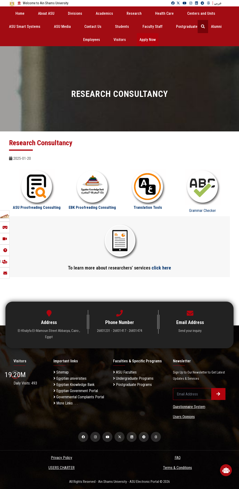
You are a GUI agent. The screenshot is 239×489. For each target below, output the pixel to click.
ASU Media (62, 26)
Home (19, 13)
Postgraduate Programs (132, 384)
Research (134, 13)
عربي (218, 3)
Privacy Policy (61, 457)
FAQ (178, 457)
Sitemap (61, 372)
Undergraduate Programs (133, 378)
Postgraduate (186, 26)
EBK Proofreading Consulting (92, 207)
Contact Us (92, 26)
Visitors (120, 39)
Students (122, 26)
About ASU (46, 13)
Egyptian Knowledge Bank (74, 384)
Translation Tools (148, 207)
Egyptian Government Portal (75, 391)
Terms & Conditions (177, 467)
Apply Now (147, 39)
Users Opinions (184, 416)
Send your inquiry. (190, 331)
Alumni (216, 26)
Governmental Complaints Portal (78, 397)
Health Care (164, 13)
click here (161, 268)
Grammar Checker (202, 210)
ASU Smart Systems (24, 26)
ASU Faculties (125, 372)
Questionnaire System (189, 406)
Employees (91, 39)
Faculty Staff (153, 26)
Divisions (75, 13)
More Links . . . (65, 403)
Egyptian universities (69, 378)
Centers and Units (201, 13)
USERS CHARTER (61, 467)
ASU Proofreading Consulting (37, 207)
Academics (104, 13)
